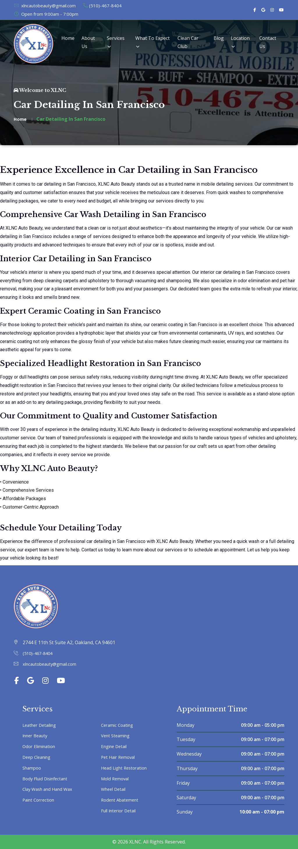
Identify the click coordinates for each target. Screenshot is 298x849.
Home (67, 38)
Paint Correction (40, 800)
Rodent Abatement (121, 800)
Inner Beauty (36, 735)
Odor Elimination (40, 746)
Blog (219, 38)
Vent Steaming (117, 735)
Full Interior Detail (121, 810)
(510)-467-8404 (102, 5)
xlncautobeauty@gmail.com (45, 5)
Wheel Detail (115, 789)
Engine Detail (115, 746)
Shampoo (32, 768)
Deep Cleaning (38, 757)
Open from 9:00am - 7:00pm (46, 14)
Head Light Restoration (126, 768)
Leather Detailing (41, 725)
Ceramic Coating (119, 725)
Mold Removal (116, 778)
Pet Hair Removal (120, 757)
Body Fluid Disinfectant (47, 778)
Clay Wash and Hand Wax (49, 789)
